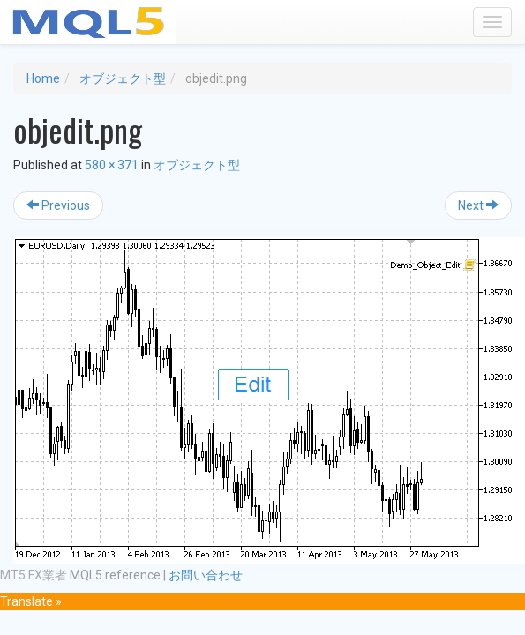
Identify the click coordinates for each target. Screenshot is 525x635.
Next (478, 205)
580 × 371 (112, 165)
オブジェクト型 (122, 78)
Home (43, 78)
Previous (58, 205)
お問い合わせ (206, 575)
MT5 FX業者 (33, 575)
